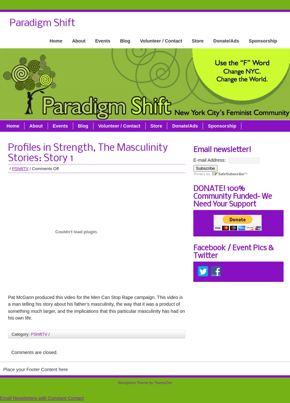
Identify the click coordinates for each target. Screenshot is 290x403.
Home (56, 40)
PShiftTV (20, 168)
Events (102, 40)
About (79, 40)
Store (198, 40)
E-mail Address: (209, 160)
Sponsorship (263, 40)
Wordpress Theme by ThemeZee (145, 383)
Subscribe (205, 168)
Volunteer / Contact (161, 40)
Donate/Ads (226, 40)
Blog (125, 40)
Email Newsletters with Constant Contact (42, 398)
